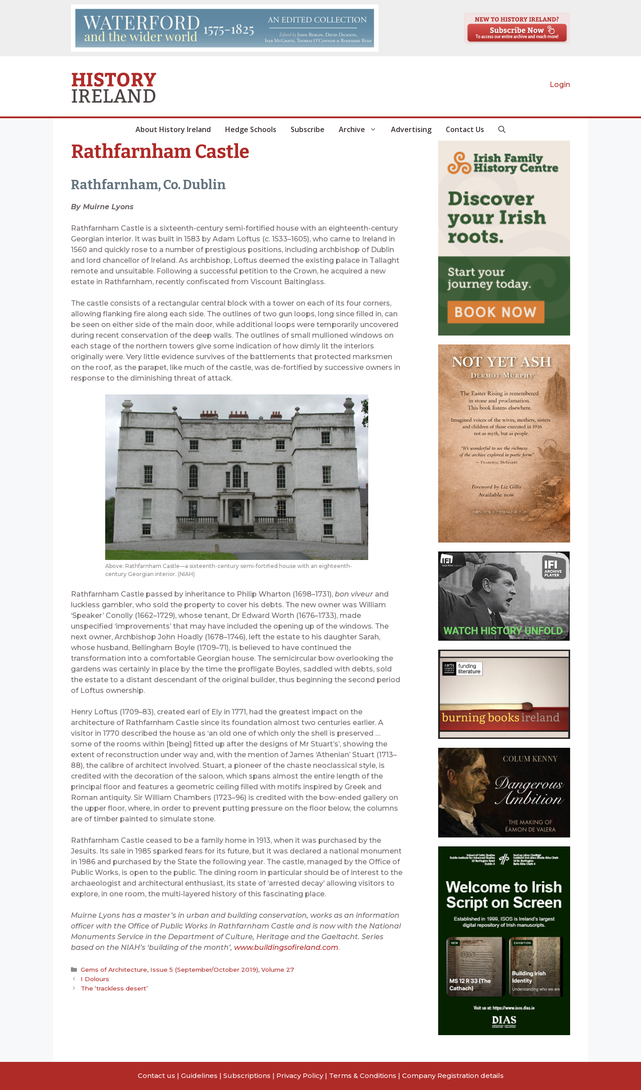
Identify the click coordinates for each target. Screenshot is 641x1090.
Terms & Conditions (362, 1075)
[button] (502, 129)
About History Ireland (173, 129)
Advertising (411, 129)
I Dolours (95, 978)
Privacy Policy (299, 1075)
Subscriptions (247, 1075)
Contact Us (465, 129)
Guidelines (199, 1075)
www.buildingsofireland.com (286, 947)
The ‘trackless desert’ (114, 987)
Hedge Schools (250, 129)
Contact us (156, 1075)
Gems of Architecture (114, 969)
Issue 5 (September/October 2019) (203, 969)
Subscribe (308, 129)
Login (560, 84)
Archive (361, 129)
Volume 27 (275, 969)
